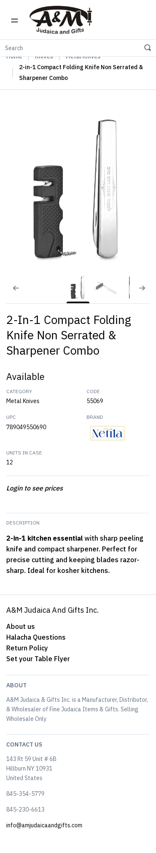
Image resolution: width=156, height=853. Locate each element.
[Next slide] (145, 293)
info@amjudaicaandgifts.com (44, 825)
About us (20, 626)
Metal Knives (23, 401)
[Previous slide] (10, 293)
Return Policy (27, 648)
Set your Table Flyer (38, 659)
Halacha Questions (36, 637)
